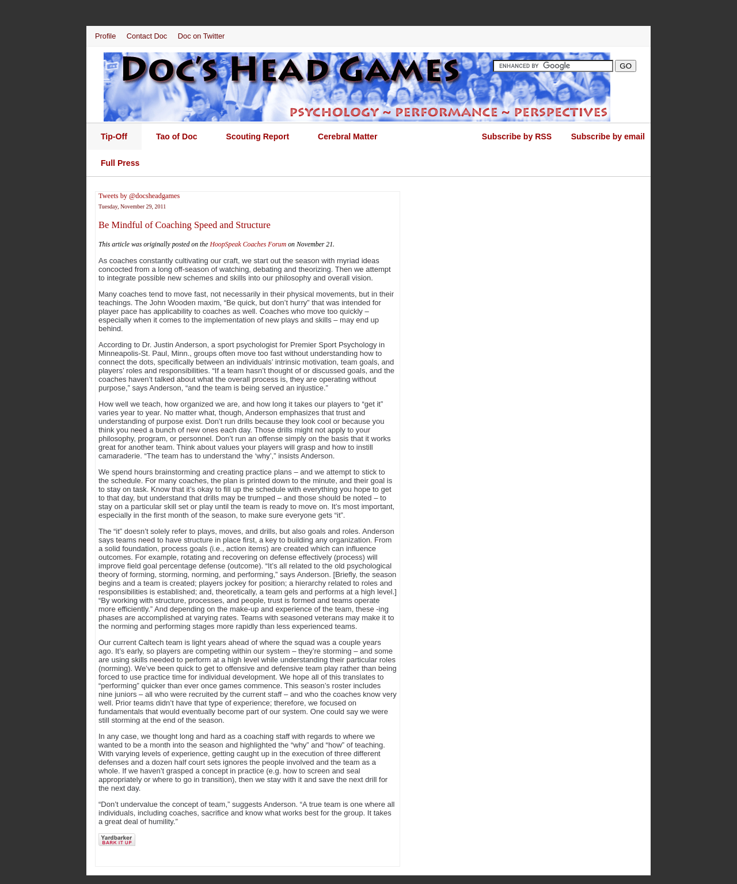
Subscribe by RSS (517, 136)
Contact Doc (147, 36)
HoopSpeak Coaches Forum (248, 244)
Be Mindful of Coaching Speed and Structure (184, 224)
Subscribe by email (608, 136)
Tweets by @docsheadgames (139, 196)
